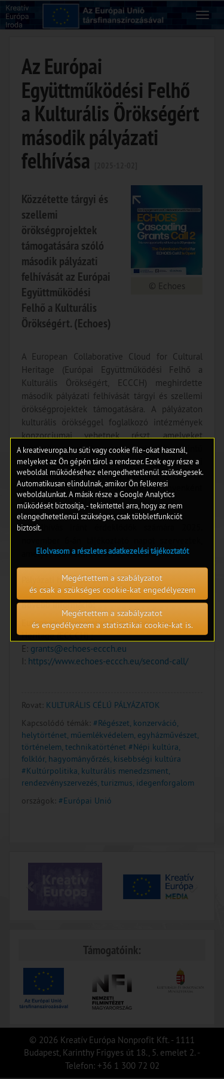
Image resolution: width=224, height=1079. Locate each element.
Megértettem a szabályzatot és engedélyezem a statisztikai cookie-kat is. (112, 618)
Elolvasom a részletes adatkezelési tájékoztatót (112, 550)
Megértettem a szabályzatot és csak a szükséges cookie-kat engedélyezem (112, 583)
